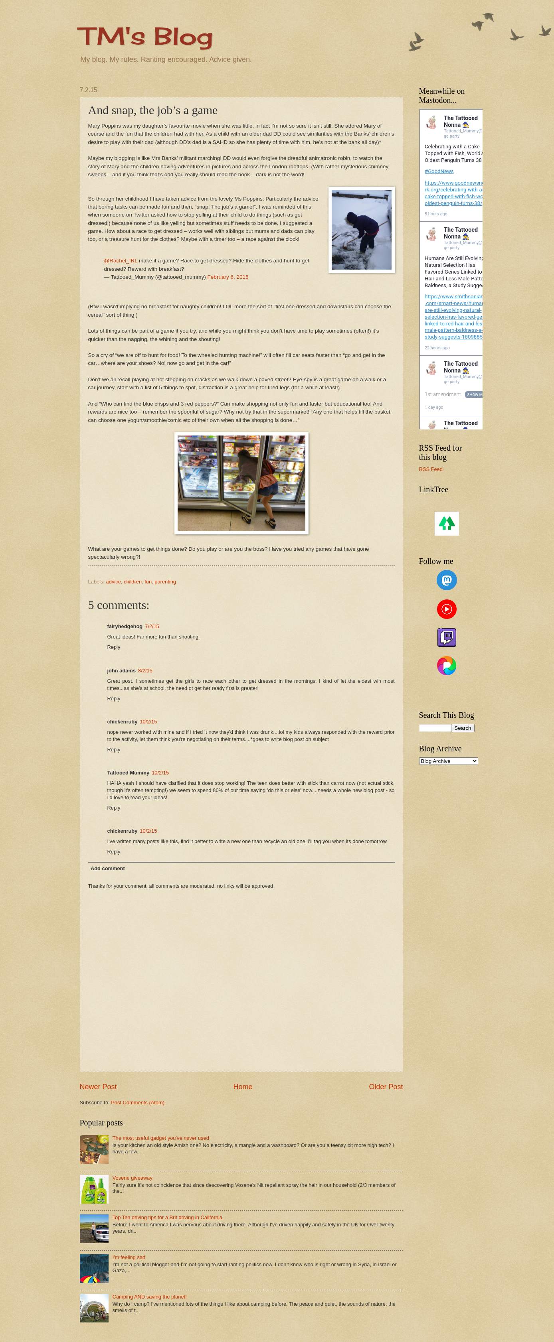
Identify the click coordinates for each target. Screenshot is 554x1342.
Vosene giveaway (132, 1178)
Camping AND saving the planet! (150, 1297)
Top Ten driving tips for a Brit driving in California (167, 1217)
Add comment (108, 868)
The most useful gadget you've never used (161, 1138)
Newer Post (98, 1087)
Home (242, 1087)
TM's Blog (146, 35)
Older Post (386, 1087)
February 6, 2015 (228, 277)
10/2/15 (148, 722)
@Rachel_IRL (121, 261)
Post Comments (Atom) (137, 1103)
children (133, 582)
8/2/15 (145, 671)
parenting (165, 582)
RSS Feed (431, 469)
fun (148, 582)
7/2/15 (152, 626)
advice (113, 582)
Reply (114, 647)
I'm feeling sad (129, 1257)
